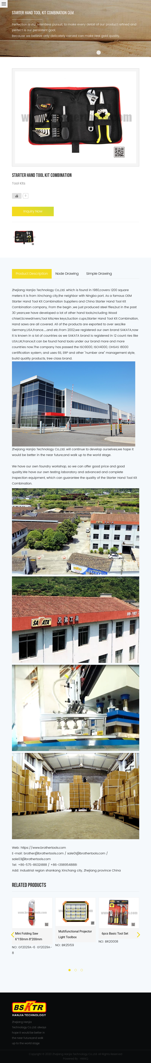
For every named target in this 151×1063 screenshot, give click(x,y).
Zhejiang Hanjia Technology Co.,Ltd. (74, 1054)
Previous (12, 934)
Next (139, 934)
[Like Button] (16, 196)
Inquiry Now (32, 211)
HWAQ (84, 1059)
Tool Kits (18, 183)
